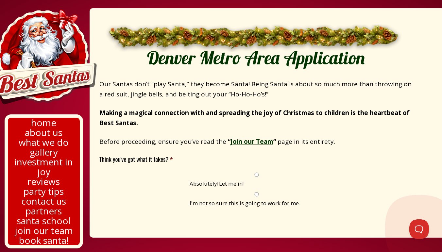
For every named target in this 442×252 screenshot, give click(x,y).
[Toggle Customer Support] (419, 229)
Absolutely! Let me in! (217, 183)
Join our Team (251, 141)
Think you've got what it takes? (136, 159)
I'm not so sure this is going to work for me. (245, 203)
